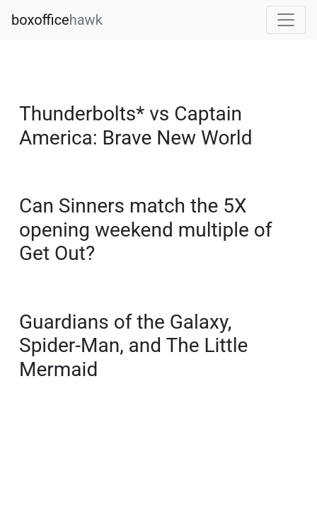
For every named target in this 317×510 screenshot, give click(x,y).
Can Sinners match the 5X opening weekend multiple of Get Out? (145, 229)
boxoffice (57, 19)
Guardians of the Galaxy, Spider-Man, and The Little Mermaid (133, 345)
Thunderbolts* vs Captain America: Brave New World (135, 125)
